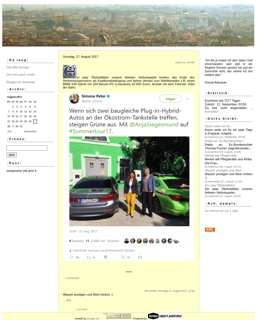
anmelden (211, 111)
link (68, 300)
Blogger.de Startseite (20, 82)
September (30, 131)
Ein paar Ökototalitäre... (221, 185)
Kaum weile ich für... (218, 126)
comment (72, 278)
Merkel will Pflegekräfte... (222, 155)
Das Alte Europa (17, 67)
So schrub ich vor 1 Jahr (221, 210)
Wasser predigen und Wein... (224, 170)
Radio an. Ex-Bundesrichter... (225, 141)
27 (35, 121)
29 (13, 126)
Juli (9, 131)
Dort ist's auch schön (20, 74)
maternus (180, 62)
